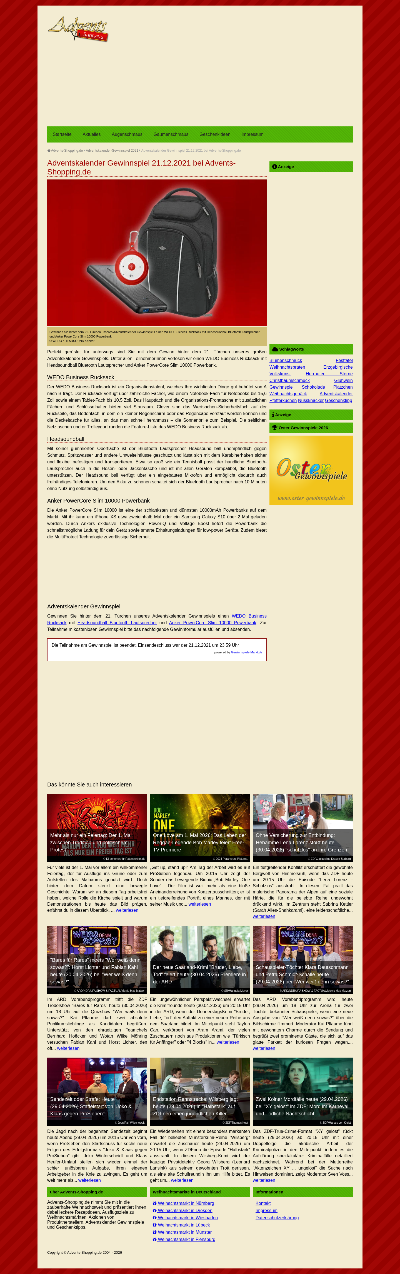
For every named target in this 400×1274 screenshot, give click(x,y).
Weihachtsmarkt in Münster (182, 1232)
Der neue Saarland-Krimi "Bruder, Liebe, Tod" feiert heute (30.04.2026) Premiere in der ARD (199, 975)
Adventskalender (336, 393)
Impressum (252, 134)
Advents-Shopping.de (65, 151)
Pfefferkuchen (283, 400)
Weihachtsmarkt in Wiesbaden (185, 1217)
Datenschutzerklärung (277, 1217)
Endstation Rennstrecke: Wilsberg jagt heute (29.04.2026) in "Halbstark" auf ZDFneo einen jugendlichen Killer (195, 1106)
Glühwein (343, 380)
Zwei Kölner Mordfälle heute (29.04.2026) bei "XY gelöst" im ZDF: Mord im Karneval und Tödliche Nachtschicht (302, 1106)
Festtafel (344, 360)
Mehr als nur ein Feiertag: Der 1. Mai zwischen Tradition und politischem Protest (91, 843)
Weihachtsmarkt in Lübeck (181, 1225)
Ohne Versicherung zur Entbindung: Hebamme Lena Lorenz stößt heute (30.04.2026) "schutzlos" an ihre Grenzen (301, 843)
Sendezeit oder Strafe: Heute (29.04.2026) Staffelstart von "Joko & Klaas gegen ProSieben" (91, 1106)
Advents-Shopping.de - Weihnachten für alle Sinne (79, 29)
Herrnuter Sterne (329, 373)
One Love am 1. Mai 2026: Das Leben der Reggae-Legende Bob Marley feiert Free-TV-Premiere (199, 843)
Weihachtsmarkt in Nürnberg (183, 1203)
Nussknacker (311, 400)
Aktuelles (92, 134)
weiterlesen (126, 910)
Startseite (62, 134)
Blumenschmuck (285, 360)
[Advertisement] (200, 85)
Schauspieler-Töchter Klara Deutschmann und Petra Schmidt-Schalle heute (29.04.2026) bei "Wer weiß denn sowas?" (302, 975)
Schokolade (313, 387)
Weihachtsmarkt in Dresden (182, 1210)
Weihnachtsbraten (287, 367)
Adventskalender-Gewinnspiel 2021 (112, 151)
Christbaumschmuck (289, 380)
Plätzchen (343, 387)
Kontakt (263, 1203)
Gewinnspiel (281, 387)
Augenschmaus (127, 134)
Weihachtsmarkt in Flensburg (184, 1239)
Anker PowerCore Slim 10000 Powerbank (212, 622)
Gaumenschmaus (171, 134)
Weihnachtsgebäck (288, 393)
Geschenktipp (338, 400)
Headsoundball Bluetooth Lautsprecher (117, 622)
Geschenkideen (214, 134)
